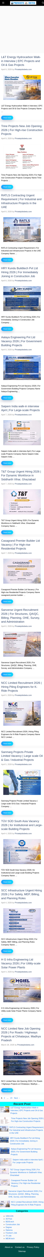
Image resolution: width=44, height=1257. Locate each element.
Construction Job (13, 1224)
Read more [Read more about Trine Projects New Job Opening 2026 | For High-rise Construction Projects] (7, 187)
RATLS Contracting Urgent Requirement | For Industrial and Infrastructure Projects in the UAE (27, 1130)
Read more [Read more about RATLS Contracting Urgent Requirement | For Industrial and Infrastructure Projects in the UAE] (7, 260)
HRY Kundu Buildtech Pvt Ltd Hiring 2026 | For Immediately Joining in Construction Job (19, 272)
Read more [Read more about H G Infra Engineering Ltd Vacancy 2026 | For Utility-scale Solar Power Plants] (7, 1020)
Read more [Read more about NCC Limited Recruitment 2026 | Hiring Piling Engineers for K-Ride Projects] (7, 743)
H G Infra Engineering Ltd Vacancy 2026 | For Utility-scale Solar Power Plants (20, 963)
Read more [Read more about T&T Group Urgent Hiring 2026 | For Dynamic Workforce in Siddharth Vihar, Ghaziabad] (7, 532)
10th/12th (9, 1216)
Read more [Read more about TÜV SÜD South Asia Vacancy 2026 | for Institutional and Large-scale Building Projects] (7, 882)
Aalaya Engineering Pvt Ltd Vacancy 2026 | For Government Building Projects (21, 341)
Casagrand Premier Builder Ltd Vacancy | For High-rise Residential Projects (20, 544)
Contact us (20, 1247)
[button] (42, 3)
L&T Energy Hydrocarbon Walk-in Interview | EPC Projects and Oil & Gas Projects (21, 60)
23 (11, 1098)
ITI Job (8, 1236)
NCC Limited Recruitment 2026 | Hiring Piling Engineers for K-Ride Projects (21, 686)
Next (17, 1098)
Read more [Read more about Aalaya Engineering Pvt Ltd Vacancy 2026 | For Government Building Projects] (7, 398)
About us (9, 1247)
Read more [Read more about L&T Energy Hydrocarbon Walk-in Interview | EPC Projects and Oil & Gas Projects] (7, 118)
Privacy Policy (33, 1247)
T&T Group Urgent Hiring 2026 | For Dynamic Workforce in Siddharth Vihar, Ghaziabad (21, 475)
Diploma (9, 1230)
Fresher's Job (11, 1233)
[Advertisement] (22, 30)
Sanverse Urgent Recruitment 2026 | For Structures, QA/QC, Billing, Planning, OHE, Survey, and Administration (25, 1194)
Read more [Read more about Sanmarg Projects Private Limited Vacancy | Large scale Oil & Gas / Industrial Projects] (7, 813)
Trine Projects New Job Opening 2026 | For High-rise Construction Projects (22, 129)
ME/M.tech (10, 1239)
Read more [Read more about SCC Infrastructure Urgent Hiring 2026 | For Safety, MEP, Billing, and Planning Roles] (7, 951)
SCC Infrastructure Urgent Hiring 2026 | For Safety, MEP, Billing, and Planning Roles (21, 894)
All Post (9, 1219)
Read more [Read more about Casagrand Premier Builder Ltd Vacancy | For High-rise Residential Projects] (7, 601)
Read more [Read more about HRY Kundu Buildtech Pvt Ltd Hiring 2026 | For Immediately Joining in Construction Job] (7, 329)
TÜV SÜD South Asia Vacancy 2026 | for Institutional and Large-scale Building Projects (21, 825)
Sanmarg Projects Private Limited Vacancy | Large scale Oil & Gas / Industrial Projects (22, 755)
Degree (9, 1227)
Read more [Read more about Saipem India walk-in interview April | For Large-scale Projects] (7, 463)
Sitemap (22, 1251)
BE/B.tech (10, 1222)
